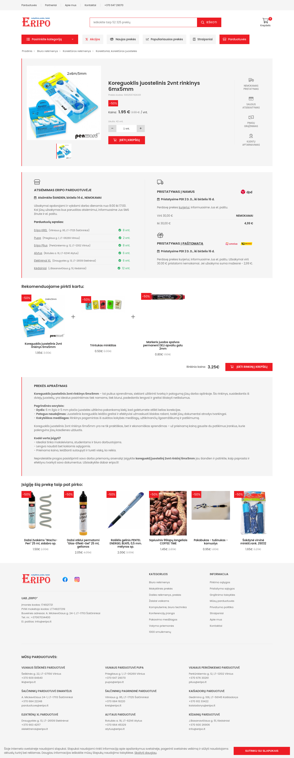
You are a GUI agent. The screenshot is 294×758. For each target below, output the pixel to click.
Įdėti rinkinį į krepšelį (248, 367)
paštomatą (192, 243)
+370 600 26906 (199, 725)
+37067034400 (40, 617)
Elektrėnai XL (42, 261)
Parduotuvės (29, 5)
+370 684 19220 (115, 701)
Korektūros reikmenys (77, 51)
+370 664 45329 (115, 725)
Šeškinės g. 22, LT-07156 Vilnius (41, 674)
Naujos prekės (123, 39)
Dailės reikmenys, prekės (165, 595)
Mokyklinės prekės (161, 588)
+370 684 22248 (31, 701)
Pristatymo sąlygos (222, 588)
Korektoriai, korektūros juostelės (116, 51)
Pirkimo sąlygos (220, 582)
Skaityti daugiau (145, 753)
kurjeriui (184, 207)
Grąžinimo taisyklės (222, 595)
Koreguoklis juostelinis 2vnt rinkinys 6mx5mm (43, 345)
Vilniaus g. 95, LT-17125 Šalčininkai (127, 697)
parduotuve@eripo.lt (34, 705)
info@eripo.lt (43, 621)
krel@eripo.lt (113, 705)
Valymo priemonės (161, 626)
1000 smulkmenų (160, 632)
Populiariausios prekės (164, 39)
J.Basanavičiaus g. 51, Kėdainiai (209, 721)
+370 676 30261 (199, 678)
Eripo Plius (41, 245)
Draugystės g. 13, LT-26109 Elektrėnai (44, 721)
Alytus (38, 253)
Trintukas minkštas (103, 345)
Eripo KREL (40, 230)
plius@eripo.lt (198, 682)
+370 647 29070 (114, 5)
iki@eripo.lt (28, 682)
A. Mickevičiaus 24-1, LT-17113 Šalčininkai (47, 697)
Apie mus (70, 5)
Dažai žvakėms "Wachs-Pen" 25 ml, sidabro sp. (40, 541)
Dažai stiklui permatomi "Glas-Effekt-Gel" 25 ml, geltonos (83, 543)
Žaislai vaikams (159, 601)
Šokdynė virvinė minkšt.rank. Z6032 (253, 541)
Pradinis (27, 51)
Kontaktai (90, 5)
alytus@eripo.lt (115, 729)
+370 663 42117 (30, 725)
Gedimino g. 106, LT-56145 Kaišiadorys (213, 697)
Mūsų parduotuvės (222, 601)
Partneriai (51, 5)
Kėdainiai (40, 268)
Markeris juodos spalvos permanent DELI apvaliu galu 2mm (163, 345)
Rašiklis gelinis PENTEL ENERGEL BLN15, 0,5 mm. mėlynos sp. (126, 543)
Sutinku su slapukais (261, 750)
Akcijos (93, 39)
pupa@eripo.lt (114, 682)
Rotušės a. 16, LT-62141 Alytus (123, 721)
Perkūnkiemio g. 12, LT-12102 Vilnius (211, 674)
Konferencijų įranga (162, 613)
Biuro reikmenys (47, 51)
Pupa (37, 238)
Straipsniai (203, 39)
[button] (49, 39)
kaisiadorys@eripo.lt (202, 705)
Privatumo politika (221, 607)
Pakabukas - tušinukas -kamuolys (211, 541)
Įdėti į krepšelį (126, 140)
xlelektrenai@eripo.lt (34, 729)
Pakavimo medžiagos (163, 619)
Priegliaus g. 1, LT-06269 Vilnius (125, 674)
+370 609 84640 (32, 678)
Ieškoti (211, 22)
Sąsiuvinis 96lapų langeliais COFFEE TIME (168, 541)
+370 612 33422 (199, 701)
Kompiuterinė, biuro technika (168, 607)
